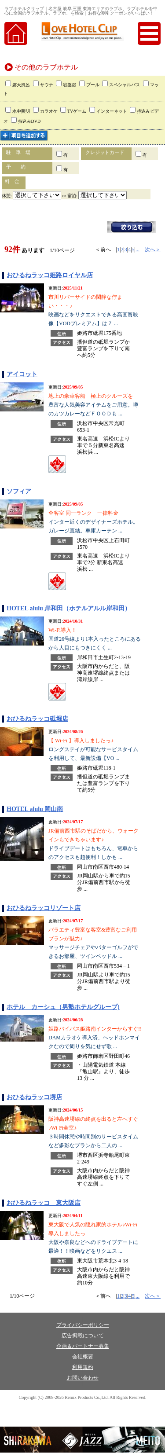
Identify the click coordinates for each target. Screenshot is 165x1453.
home (15, 33)
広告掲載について (83, 1335)
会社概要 (82, 1356)
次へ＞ (153, 249)
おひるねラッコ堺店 (34, 1097)
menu (149, 33)
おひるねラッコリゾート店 (44, 908)
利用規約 (82, 1367)
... (137, 249)
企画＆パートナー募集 (82, 1346)
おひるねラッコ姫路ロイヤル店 (50, 275)
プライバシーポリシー (82, 1325)
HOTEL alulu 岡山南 (35, 809)
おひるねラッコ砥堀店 (37, 718)
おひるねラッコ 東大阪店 (44, 1203)
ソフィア (19, 491)
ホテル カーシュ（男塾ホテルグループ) (63, 1007)
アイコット (22, 374)
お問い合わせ (83, 1377)
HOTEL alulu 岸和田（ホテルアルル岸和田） (69, 608)
